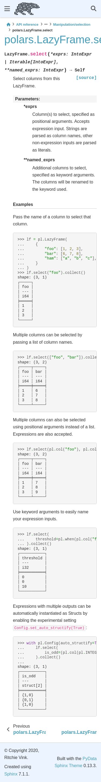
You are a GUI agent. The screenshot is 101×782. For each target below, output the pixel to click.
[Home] (8, 24)
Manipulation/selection (71, 24)
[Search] (93, 9)
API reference (27, 24)
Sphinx (11, 774)
